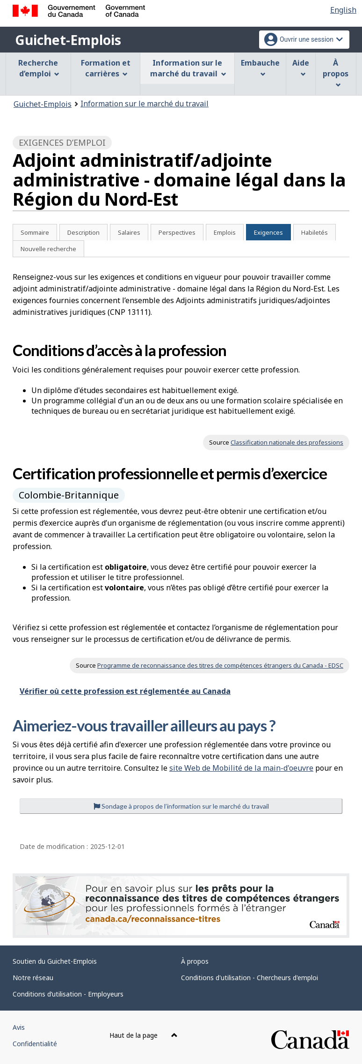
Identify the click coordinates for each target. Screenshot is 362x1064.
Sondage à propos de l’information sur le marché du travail (181, 806)
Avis (19, 1027)
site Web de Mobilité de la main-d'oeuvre (241, 768)
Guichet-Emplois (68, 40)
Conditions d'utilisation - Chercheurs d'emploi (249, 977)
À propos (195, 961)
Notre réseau (33, 977)
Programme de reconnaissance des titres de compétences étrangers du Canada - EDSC (220, 665)
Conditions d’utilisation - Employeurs (68, 994)
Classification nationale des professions (287, 442)
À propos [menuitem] (335, 73)
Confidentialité (35, 1043)
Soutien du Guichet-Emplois (55, 961)
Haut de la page (143, 1035)
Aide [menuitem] (300, 67)
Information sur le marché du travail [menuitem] (188, 68)
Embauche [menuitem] (260, 67)
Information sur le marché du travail (144, 103)
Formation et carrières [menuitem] (105, 68)
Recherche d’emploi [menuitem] (38, 68)
